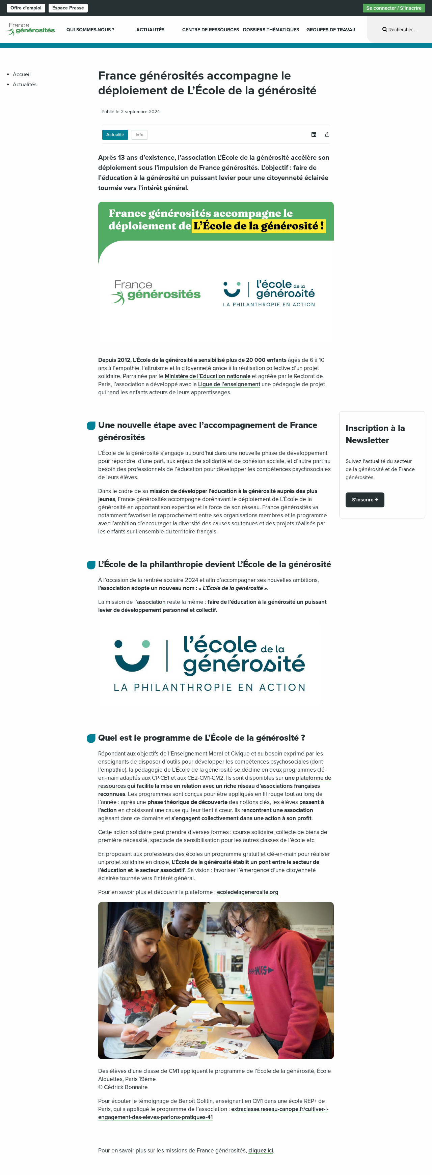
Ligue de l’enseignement (229, 384)
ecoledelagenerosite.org (247, 892)
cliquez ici (260, 1150)
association (151, 602)
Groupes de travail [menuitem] (331, 30)
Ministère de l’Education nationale (207, 376)
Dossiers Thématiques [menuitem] (271, 30)
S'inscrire (362, 499)
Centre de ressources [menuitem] (210, 30)
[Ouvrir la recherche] (399, 29)
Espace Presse (68, 8)
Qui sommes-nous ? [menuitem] (90, 30)
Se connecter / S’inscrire (394, 8)
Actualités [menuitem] (150, 30)
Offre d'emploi (26, 8)
